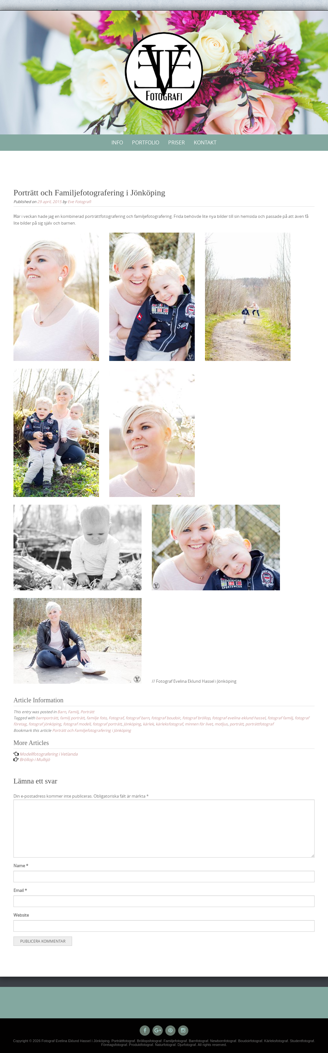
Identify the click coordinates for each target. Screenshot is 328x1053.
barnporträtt (47, 717)
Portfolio (145, 142)
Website (21, 915)
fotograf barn (137, 717)
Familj (73, 711)
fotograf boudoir (165, 717)
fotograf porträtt (107, 723)
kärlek (148, 723)
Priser (176, 142)
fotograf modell (77, 723)
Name (20, 866)
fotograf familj (280, 717)
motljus (221, 723)
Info (117, 142)
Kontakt (205, 142)
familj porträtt (72, 717)
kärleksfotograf (169, 723)
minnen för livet (199, 723)
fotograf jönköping (45, 723)
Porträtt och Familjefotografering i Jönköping (91, 730)
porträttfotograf (259, 723)
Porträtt (87, 711)
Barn (61, 711)
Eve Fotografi (79, 201)
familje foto (96, 717)
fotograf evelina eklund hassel (239, 717)
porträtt (236, 723)
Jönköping (132, 723)
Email (20, 890)
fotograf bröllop (196, 717)
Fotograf (116, 717)
